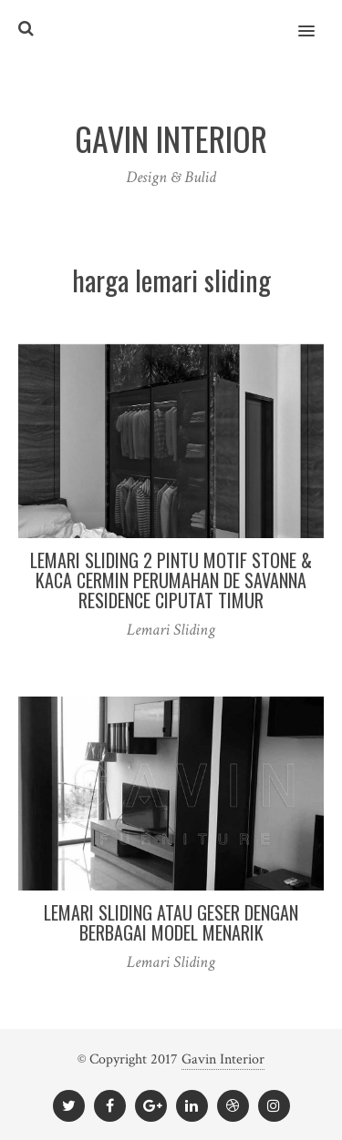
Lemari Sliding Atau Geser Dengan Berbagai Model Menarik (171, 922)
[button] (317, 19)
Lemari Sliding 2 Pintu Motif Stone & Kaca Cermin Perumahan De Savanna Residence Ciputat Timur (171, 580)
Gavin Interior (222, 1059)
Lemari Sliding (171, 629)
